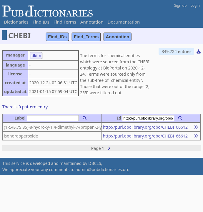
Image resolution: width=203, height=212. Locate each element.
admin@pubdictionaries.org (102, 169)
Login (195, 5)
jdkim (36, 55)
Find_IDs (57, 36)
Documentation (124, 22)
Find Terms (65, 22)
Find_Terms (86, 36)
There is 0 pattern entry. (25, 107)
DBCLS (94, 163)
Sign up (180, 5)
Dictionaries (16, 22)
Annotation (92, 22)
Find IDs (41, 22)
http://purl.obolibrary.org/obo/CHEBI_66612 (145, 127)
